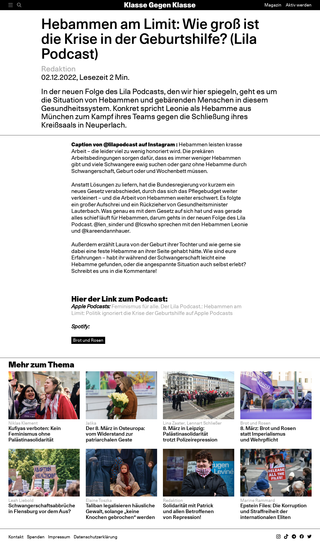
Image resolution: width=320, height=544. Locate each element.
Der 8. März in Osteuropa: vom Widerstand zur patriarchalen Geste (115, 434)
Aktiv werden (299, 5)
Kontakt (15, 536)
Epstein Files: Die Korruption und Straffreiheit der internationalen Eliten (273, 511)
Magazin (272, 5)
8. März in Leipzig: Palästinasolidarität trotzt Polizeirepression (190, 434)
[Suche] (19, 5)
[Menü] (10, 5)
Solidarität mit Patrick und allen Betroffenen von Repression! (188, 511)
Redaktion (58, 68)
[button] (156, 309)
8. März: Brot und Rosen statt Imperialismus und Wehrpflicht (268, 434)
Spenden (36, 536)
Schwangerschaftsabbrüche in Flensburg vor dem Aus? (41, 508)
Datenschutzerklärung (95, 536)
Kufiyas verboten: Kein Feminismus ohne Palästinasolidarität (34, 434)
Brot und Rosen (88, 340)
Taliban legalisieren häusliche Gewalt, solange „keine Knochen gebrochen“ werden (121, 511)
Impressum (59, 536)
